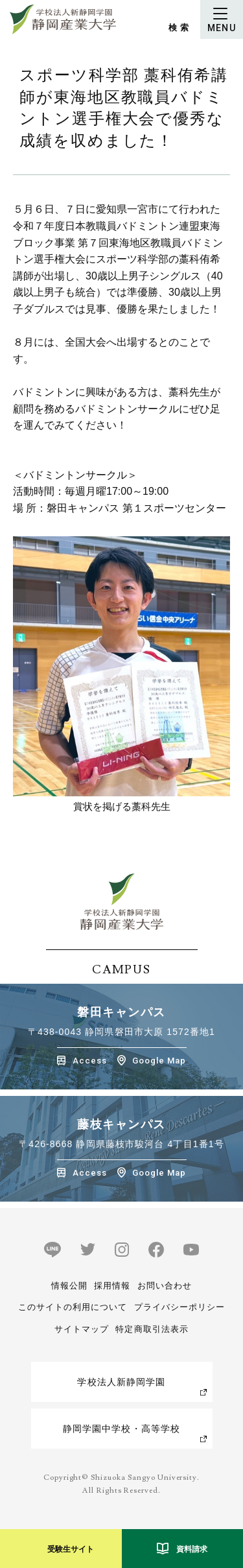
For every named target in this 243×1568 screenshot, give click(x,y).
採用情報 (112, 1285)
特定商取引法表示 (151, 1329)
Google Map (159, 1060)
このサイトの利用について (72, 1307)
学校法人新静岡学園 (121, 1382)
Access (90, 1060)
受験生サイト (70, 1549)
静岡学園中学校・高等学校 (121, 1428)
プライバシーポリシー (179, 1307)
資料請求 (191, 1549)
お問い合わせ (164, 1285)
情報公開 (69, 1285)
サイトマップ (81, 1329)
